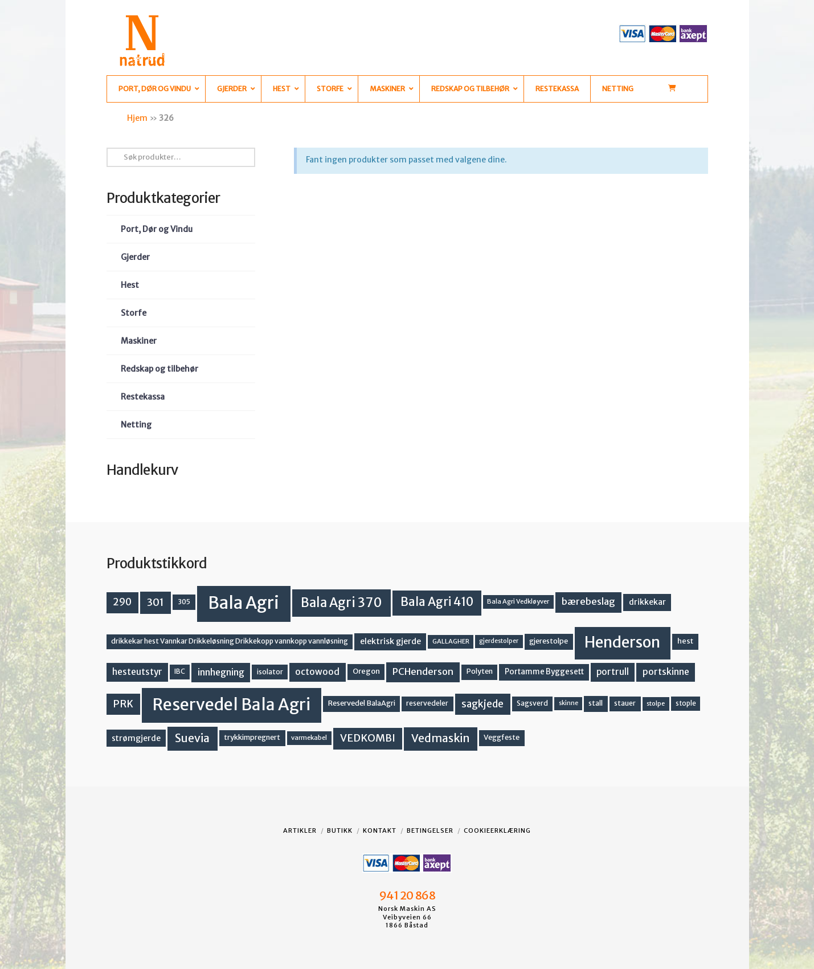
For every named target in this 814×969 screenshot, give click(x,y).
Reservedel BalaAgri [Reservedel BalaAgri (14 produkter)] (361, 703)
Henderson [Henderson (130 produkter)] (622, 642)
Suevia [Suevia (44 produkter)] (192, 738)
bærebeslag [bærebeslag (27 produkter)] (588, 602)
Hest (130, 285)
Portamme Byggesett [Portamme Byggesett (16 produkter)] (544, 672)
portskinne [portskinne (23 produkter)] (666, 671)
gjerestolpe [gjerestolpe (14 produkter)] (548, 641)
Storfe (133, 313)
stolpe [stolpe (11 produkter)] (656, 703)
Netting (136, 425)
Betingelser (430, 830)
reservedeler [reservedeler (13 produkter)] (427, 703)
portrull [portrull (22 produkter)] (612, 671)
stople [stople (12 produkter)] (686, 703)
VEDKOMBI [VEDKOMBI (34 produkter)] (367, 737)
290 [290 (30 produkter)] (122, 602)
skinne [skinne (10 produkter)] (568, 703)
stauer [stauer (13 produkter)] (625, 703)
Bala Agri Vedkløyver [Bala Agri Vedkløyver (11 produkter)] (518, 601)
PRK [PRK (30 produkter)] (123, 704)
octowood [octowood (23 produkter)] (317, 671)
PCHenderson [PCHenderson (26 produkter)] (422, 671)
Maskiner (139, 341)
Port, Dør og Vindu (157, 229)
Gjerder (135, 257)
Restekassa (143, 397)
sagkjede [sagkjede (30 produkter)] (482, 704)
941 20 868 (407, 895)
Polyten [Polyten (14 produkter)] (480, 671)
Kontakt (379, 830)
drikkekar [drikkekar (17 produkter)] (647, 602)
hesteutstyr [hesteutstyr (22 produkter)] (137, 671)
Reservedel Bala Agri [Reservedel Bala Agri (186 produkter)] (231, 704)
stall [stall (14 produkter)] (595, 703)
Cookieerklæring (497, 830)
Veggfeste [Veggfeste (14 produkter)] (502, 737)
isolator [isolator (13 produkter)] (270, 671)
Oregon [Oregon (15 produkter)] (366, 671)
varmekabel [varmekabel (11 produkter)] (309, 738)
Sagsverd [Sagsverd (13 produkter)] (532, 703)
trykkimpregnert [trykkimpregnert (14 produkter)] (252, 737)
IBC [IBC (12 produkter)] (179, 671)
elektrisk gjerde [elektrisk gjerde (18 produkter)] (390, 641)
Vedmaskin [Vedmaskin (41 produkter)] (440, 738)
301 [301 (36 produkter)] (155, 602)
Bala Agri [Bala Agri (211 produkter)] (243, 602)
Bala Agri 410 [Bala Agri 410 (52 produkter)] (436, 602)
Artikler (300, 830)
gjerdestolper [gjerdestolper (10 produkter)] (498, 641)
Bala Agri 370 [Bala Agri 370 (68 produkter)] (341, 602)
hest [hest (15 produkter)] (685, 641)
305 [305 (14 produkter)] (184, 601)
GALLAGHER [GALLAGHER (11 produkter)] (450, 641)
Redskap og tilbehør (159, 369)
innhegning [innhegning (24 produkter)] (221, 672)
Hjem (137, 118)
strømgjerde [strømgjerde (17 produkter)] (136, 738)
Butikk (340, 830)
